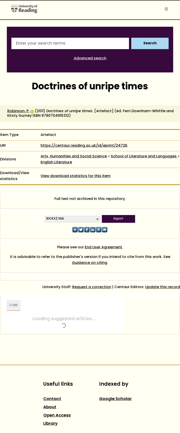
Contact (52, 399)
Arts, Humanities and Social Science (74, 156)
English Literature (56, 162)
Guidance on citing (89, 263)
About (49, 407)
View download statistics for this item (76, 176)
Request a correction (91, 287)
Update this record (162, 287)
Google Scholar (115, 399)
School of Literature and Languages (144, 156)
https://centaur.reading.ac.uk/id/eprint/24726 (84, 146)
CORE (13, 305)
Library (50, 423)
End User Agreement (103, 247)
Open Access (57, 415)
